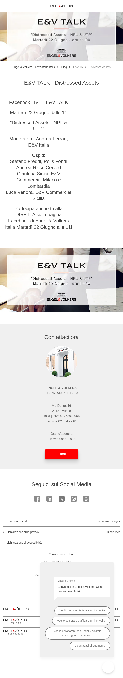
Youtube (86, 499)
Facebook (37, 499)
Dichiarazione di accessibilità (24, 542)
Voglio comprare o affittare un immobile (81, 620)
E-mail (61, 454)
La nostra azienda (17, 521)
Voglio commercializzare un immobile (82, 610)
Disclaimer (113, 532)
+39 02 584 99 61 (64, 421)
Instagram (74, 499)
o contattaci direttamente (90, 645)
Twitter (62, 499)
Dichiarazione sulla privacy (22, 532)
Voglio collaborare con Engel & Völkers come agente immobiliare (77, 633)
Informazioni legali (109, 521)
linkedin (49, 499)
